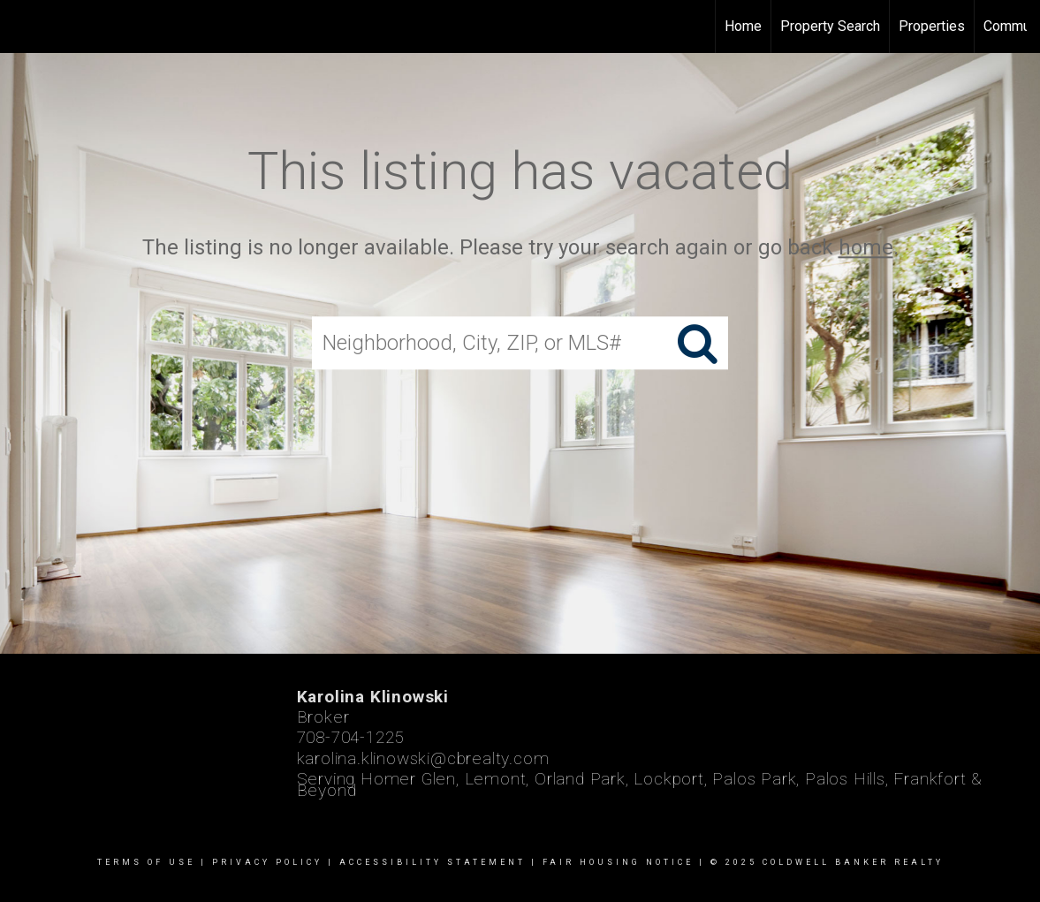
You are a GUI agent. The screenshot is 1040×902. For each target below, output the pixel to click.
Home (743, 26)
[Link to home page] (22, 26)
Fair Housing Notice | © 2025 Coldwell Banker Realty (743, 862)
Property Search (830, 26)
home (866, 247)
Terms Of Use (146, 862)
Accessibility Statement (432, 862)
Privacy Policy (267, 862)
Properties (932, 26)
